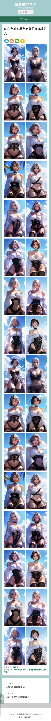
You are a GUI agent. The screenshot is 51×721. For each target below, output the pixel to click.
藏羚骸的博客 (25, 4)
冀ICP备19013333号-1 (25, 717)
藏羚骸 (15, 667)
